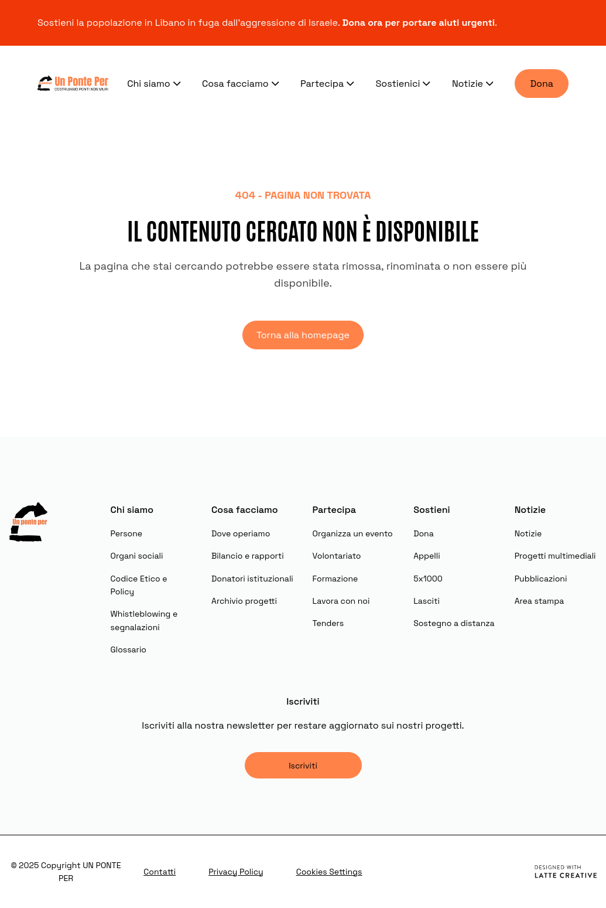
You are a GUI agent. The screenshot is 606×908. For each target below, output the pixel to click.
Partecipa (328, 83)
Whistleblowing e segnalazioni (144, 620)
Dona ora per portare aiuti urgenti (419, 22)
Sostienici (404, 83)
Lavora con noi (341, 601)
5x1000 (427, 578)
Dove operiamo (240, 533)
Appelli (426, 555)
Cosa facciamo (242, 83)
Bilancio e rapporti (247, 555)
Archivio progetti (244, 601)
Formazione (335, 578)
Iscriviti (303, 765)
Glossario (128, 649)
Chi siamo (155, 83)
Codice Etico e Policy (139, 585)
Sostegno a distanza (453, 623)
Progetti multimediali (555, 555)
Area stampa (539, 601)
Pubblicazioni (541, 578)
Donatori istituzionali (252, 578)
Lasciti (426, 601)
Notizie (474, 83)
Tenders (328, 623)
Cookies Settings (329, 871)
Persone (127, 533)
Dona (541, 83)
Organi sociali (137, 555)
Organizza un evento (353, 533)
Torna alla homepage (303, 335)
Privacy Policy (235, 871)
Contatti (159, 871)
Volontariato (337, 555)
